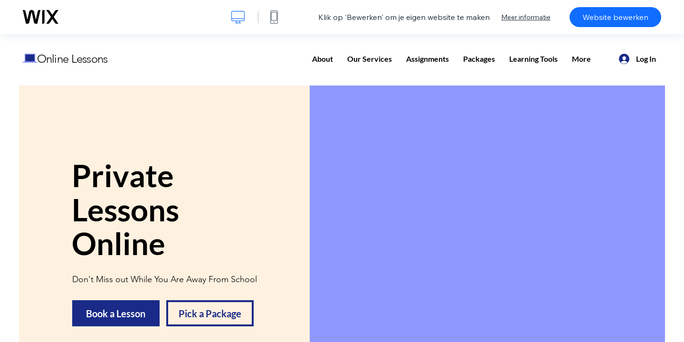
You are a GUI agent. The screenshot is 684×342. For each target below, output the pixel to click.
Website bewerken (615, 17)
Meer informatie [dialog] (526, 17)
